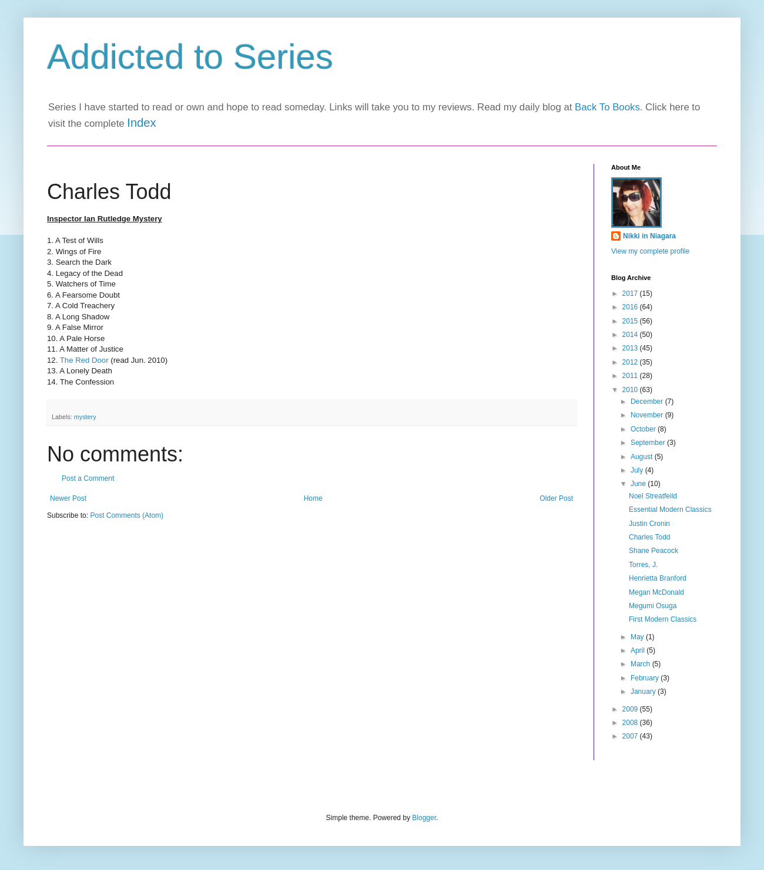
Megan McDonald (656, 592)
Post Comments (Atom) (126, 515)
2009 (631, 709)
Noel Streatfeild (653, 496)
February (646, 678)
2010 (631, 390)
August (643, 457)
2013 (631, 348)
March (641, 664)
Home (313, 498)
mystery (85, 416)
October (644, 429)
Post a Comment (88, 478)
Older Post (556, 498)
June (639, 484)
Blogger (424, 818)
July (638, 470)
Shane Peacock (653, 551)
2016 (631, 307)
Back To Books (607, 107)
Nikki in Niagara (649, 236)
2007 (631, 736)
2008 (631, 723)
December (648, 401)
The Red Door (84, 360)
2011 (631, 376)
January (644, 691)
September (649, 443)
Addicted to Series (190, 56)
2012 (631, 362)
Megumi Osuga (652, 606)
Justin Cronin (649, 524)
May (638, 637)
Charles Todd (650, 537)
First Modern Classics (662, 619)
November (648, 415)
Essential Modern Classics (670, 509)
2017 (631, 293)
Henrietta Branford (657, 578)
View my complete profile (650, 251)
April (638, 650)
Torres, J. (643, 565)
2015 (631, 321)
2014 (631, 335)
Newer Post (68, 498)
